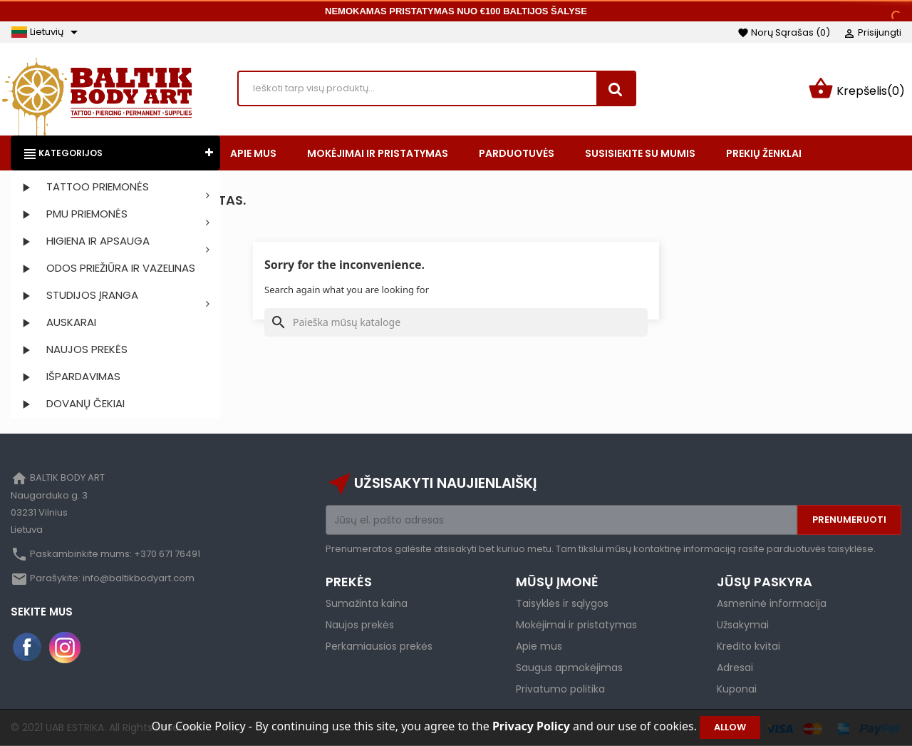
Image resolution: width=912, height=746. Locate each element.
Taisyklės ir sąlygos (562, 603)
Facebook (27, 647)
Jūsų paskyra (764, 582)
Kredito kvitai (748, 646)
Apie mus (539, 646)
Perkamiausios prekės (379, 646)
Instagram (65, 647)
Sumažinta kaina (367, 603)
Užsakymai (743, 625)
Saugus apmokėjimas (569, 667)
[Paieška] (456, 322)
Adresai (735, 667)
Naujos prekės (360, 625)
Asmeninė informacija (771, 603)
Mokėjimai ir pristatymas (576, 625)
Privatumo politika (560, 689)
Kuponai (737, 689)
